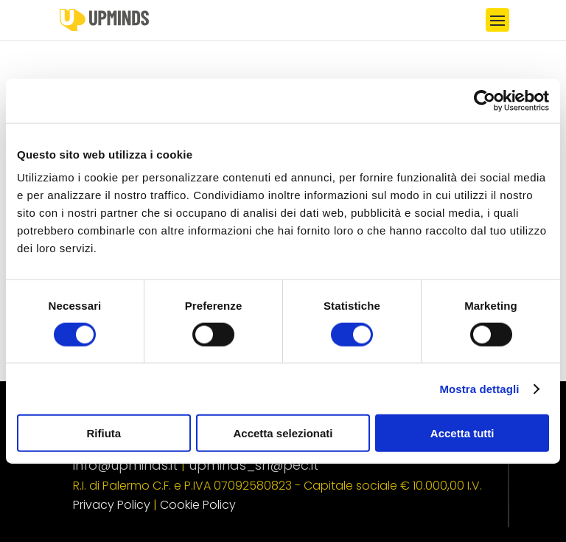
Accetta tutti (462, 433)
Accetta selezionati (282, 433)
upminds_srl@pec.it (253, 465)
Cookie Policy (198, 504)
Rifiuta (103, 433)
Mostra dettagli (479, 388)
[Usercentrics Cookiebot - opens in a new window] (484, 100)
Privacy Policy (111, 504)
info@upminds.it (125, 465)
